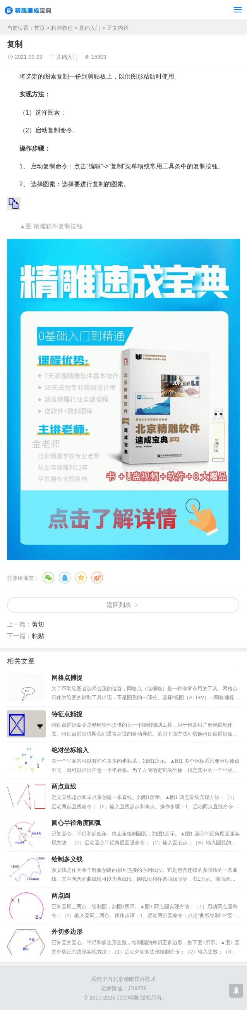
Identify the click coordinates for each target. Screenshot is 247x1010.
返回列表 (118, 605)
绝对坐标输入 (70, 750)
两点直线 (63, 786)
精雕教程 (62, 28)
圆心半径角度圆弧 (76, 823)
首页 (39, 28)
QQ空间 (81, 577)
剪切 (38, 624)
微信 (48, 577)
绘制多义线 (66, 859)
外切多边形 (66, 931)
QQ (64, 577)
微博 (97, 577)
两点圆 (60, 895)
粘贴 (38, 636)
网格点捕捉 (66, 677)
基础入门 (90, 28)
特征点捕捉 (66, 714)
